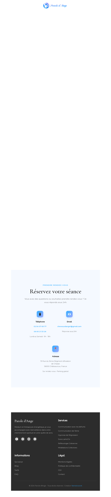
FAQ (16, 474)
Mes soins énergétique (51, 12)
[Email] (29, 439)
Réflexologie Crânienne (67, 443)
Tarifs (17, 470)
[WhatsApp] (35, 439)
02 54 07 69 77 (40, 326)
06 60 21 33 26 (40, 331)
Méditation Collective (76, 12)
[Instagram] (23, 439)
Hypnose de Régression (68, 435)
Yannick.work (77, 485)
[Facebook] (17, 439)
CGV (59, 470)
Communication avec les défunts (71, 427)
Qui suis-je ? (93, 12)
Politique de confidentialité (69, 466)
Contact (61, 474)
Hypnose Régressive (13, 12)
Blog (104, 12)
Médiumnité (31, 12)
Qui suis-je (19, 462)
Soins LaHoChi (64, 439)
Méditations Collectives (67, 447)
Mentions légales (65, 462)
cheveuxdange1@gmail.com (69, 326)
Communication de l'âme (68, 431)
